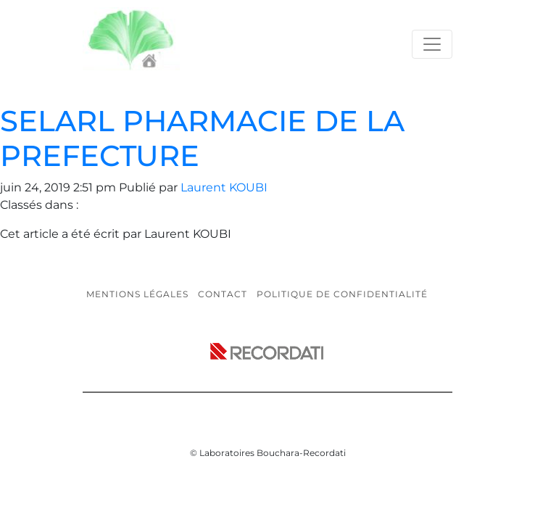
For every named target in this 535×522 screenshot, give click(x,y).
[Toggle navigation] (432, 44)
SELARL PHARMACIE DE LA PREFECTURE (202, 138)
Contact (222, 294)
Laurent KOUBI (224, 187)
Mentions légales (137, 294)
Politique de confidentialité (342, 294)
